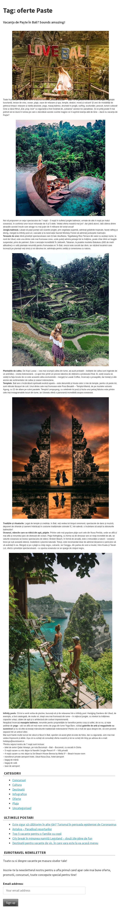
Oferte (16, 799)
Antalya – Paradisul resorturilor (32, 829)
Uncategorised (21, 808)
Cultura (17, 785)
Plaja (15, 803)
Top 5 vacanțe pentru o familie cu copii (37, 834)
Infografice (19, 794)
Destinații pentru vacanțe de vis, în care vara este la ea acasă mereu (55, 843)
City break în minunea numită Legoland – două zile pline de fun (52, 838)
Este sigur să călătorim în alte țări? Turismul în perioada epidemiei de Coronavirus (64, 824)
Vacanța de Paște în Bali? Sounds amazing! (34, 22)
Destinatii (18, 789)
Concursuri (19, 780)
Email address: (13, 884)
